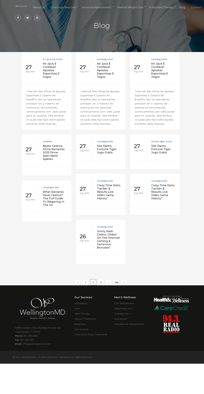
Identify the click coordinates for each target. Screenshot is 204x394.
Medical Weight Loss (130, 7)
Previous (78, 282)
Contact (196, 7)
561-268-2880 (26, 336)
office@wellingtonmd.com (33, 344)
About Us (39, 7)
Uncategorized (102, 59)
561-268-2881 (24, 340)
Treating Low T (122, 313)
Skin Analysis (81, 329)
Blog (182, 7)
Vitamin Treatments (85, 319)
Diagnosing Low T (124, 308)
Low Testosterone (124, 303)
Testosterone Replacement (129, 324)
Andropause (120, 319)
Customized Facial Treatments (90, 334)
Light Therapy (82, 313)
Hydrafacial (80, 303)
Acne (77, 308)
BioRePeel (79, 324)
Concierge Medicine (63, 7)
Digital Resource (83, 357)
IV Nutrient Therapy (161, 7)
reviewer (61, 145)
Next (124, 282)
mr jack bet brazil (52, 59)
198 (116, 282)
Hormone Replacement (96, 7)
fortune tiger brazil (129, 146)
